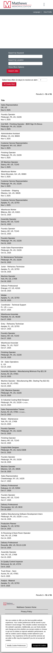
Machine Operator (8, 276)
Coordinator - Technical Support (13, 305)
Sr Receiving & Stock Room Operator (15, 533)
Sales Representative (9, 105)
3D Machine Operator (9, 162)
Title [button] (3, 100)
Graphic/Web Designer (10, 447)
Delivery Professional (9, 286)
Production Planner (8, 524)
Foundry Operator (8, 114)
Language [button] (37, 12)
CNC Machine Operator (10, 390)
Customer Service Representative (14, 143)
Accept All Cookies (39, 645)
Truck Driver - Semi (8, 571)
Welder (4, 295)
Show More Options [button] (16, 67)
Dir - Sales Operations (9, 362)
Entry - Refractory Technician (12, 324)
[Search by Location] (25, 63)
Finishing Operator (8, 152)
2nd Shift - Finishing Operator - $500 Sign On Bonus (21, 124)
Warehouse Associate (9, 314)
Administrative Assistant (10, 133)
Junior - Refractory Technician (12, 267)
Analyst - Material (8, 581)
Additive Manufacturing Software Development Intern (22, 514)
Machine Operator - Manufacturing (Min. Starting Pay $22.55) (25, 381)
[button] (44, 4)
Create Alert (9, 84)
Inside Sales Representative (12, 248)
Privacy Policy (26, 612)
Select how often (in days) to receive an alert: (20, 80)
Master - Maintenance (9, 419)
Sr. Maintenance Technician (12, 257)
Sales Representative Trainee (12, 409)
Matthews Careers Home (26, 607)
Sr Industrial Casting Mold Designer (15, 400)
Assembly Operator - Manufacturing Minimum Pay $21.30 (23, 371)
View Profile (48, 12)
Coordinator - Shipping (10, 191)
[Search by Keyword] (25, 56)
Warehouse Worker (8, 172)
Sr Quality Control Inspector (12, 562)
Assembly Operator (8, 219)
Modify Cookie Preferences (16, 645)
